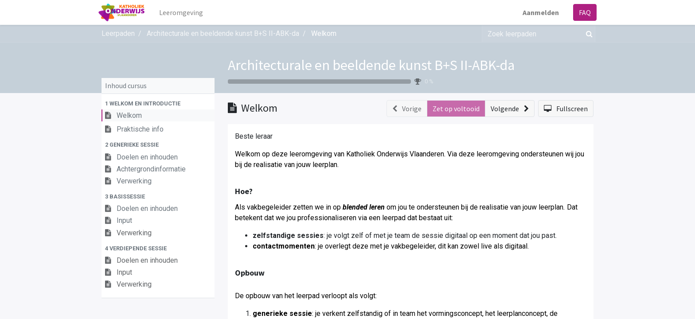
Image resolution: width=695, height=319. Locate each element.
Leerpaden (118, 33)
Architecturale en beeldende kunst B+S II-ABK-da (371, 65)
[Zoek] (587, 33)
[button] (158, 103)
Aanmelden (537, 12)
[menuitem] (184, 12)
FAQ (582, 12)
